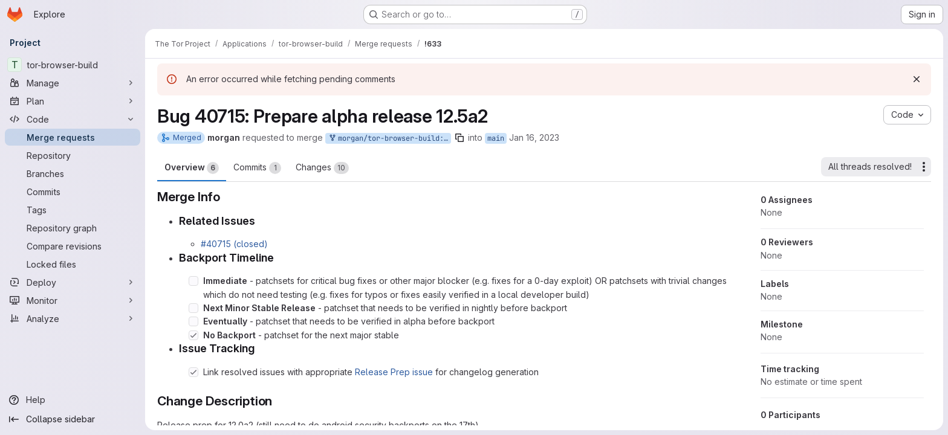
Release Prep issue (394, 372)
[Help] (72, 400)
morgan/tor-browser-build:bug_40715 (389, 139)
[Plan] (72, 100)
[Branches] (72, 173)
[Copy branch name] (459, 137)
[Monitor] (72, 300)
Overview (191, 168)
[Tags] (72, 209)
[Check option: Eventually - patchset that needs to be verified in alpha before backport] (193, 321)
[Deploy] (72, 282)
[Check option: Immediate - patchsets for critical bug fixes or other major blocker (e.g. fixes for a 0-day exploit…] (193, 281)
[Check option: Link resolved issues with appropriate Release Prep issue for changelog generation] (193, 372)
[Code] (72, 119)
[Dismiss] (916, 79)
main (495, 138)
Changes (322, 168)
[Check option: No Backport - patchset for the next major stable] (193, 335)
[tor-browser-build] (72, 64)
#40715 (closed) (234, 244)
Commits (257, 168)
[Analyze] (72, 318)
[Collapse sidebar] (72, 419)
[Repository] (72, 155)
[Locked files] (72, 264)
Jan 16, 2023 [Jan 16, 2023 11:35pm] (534, 137)
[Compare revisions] (72, 245)
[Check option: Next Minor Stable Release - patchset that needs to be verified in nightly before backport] (193, 308)
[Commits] (72, 191)
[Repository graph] (72, 227)
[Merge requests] (72, 137)
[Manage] (72, 82)
